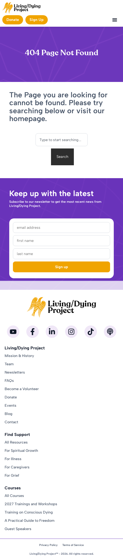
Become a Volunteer (22, 389)
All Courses (14, 495)
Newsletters (15, 372)
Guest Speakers (18, 529)
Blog (8, 414)
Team (9, 364)
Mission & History (19, 356)
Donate (11, 397)
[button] (114, 20)
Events (10, 405)
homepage (27, 118)
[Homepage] (21, 8)
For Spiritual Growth (21, 450)
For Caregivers (17, 467)
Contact (11, 422)
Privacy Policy (48, 545)
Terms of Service (73, 545)
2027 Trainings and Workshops (31, 504)
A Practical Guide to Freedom (29, 520)
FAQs (9, 380)
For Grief (12, 475)
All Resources (16, 442)
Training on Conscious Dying (29, 512)
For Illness (13, 459)
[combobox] (62, 139)
